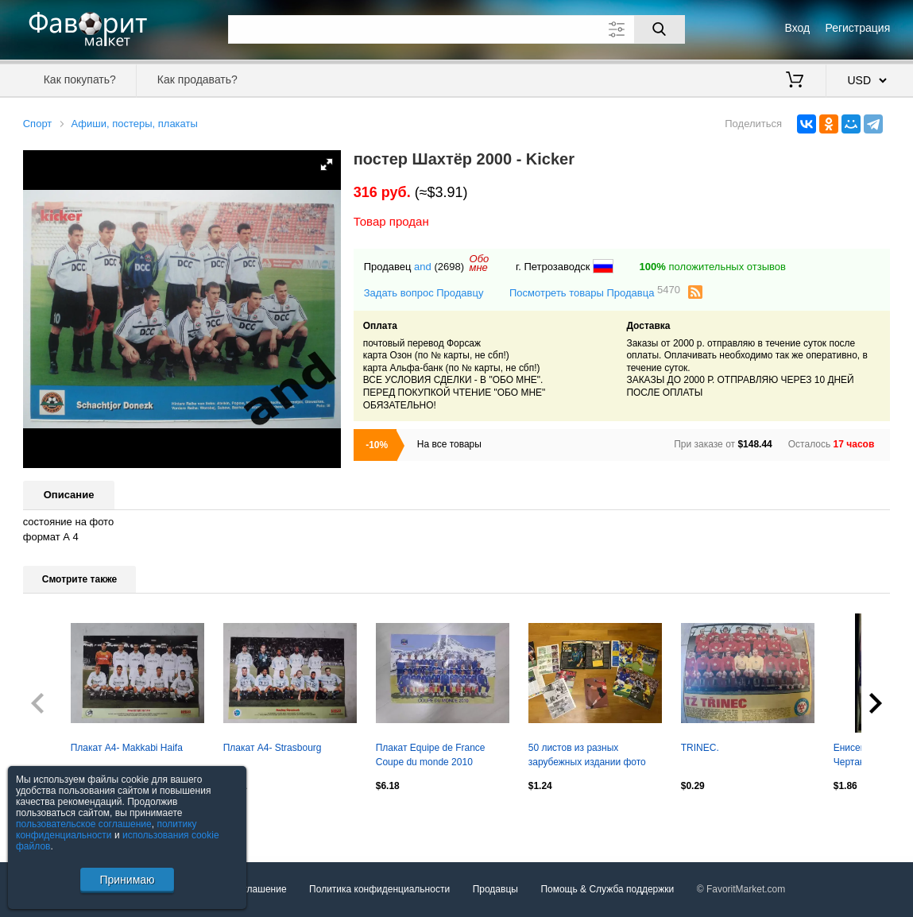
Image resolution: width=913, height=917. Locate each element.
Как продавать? (197, 79)
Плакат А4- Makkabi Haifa (127, 747)
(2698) (449, 267)
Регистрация (857, 27)
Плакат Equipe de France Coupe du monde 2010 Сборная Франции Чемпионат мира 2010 (442, 756)
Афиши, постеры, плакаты (134, 124)
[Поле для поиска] (456, 29)
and (422, 267)
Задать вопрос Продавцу (424, 293)
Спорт (37, 124)
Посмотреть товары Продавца (594, 292)
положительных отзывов (713, 267)
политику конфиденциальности (106, 829)
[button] (326, 164)
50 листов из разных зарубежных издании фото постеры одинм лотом (587, 756)
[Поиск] (659, 29)
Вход (797, 27)
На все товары (449, 444)
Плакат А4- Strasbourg (272, 747)
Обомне (479, 263)
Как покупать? (80, 79)
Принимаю (126, 879)
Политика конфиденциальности (379, 889)
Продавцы (495, 889)
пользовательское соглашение (84, 824)
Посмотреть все (58, 820)
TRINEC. (700, 747)
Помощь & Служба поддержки (607, 889)
